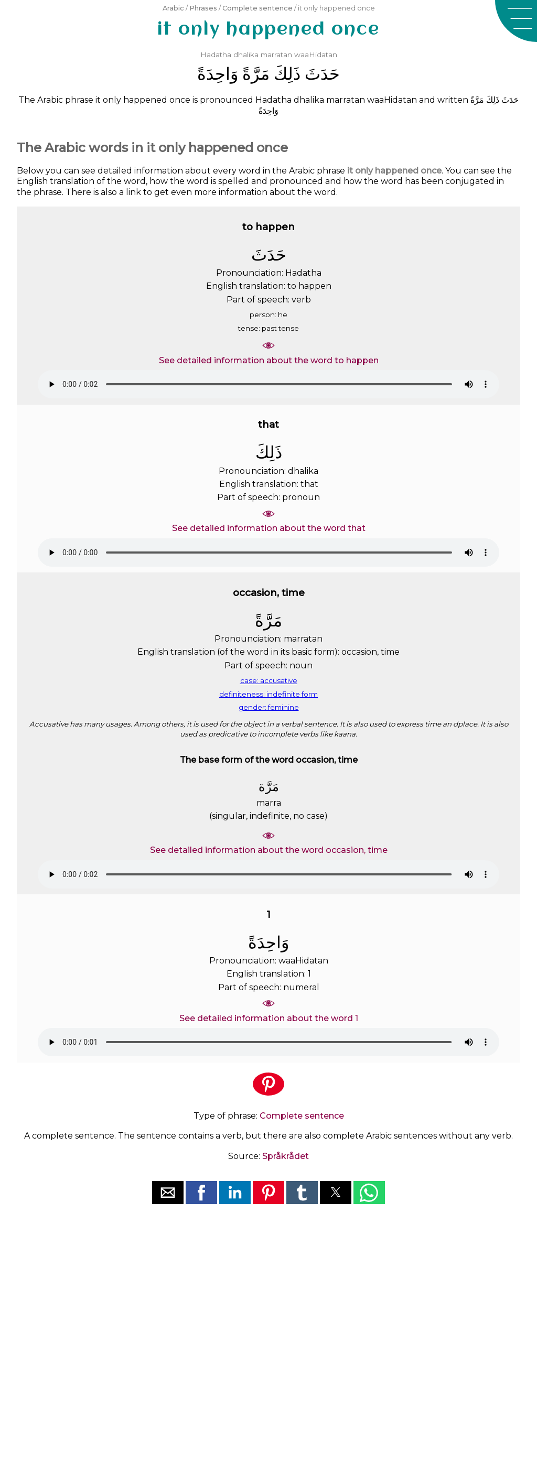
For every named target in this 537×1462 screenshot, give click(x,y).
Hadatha (215, 54)
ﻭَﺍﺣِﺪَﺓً (217, 73)
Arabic (173, 8)
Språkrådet (285, 1156)
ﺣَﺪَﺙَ (322, 73)
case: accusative (268, 680)
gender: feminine (269, 707)
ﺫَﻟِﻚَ (287, 73)
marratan (276, 54)
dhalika (246, 54)
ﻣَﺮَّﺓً (256, 73)
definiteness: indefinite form (268, 694)
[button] (516, 21)
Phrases (203, 8)
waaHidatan (315, 54)
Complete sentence (257, 8)
